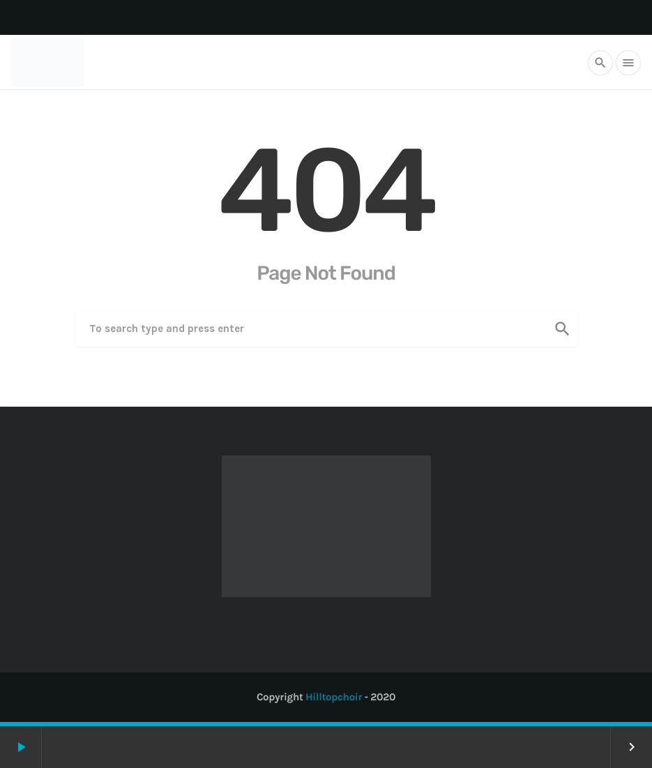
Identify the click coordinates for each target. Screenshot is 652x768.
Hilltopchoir (333, 697)
